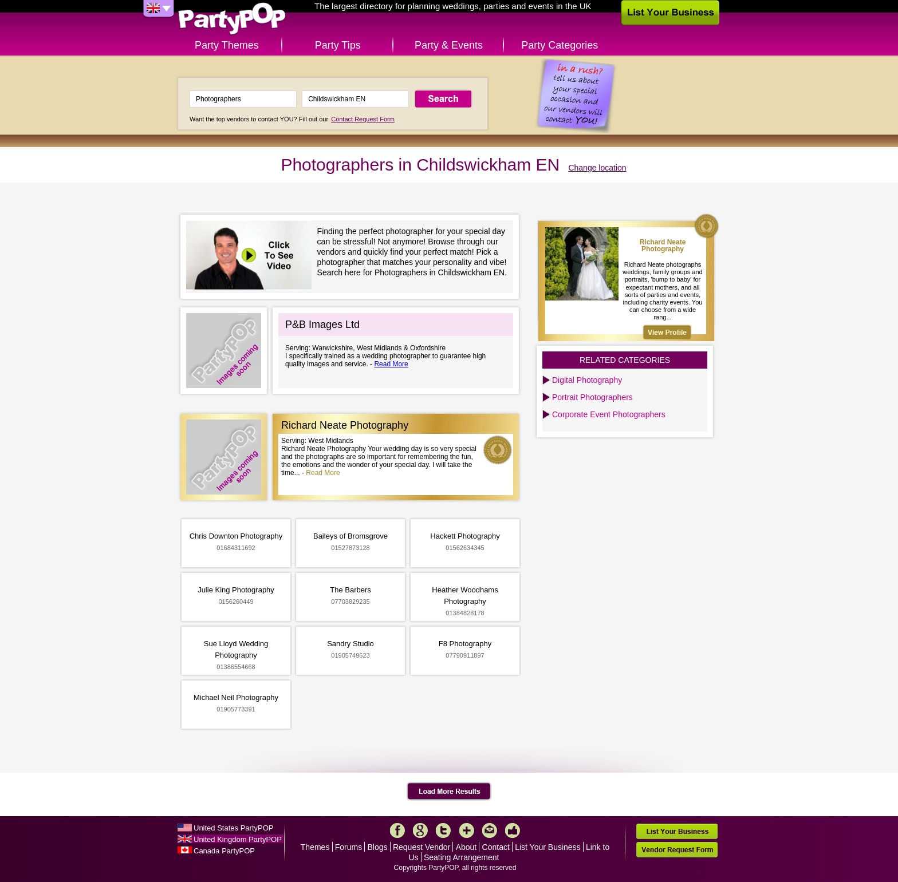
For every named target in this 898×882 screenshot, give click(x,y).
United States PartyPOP (233, 828)
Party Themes (227, 45)
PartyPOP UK (232, 19)
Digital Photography (587, 380)
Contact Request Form (363, 119)
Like (512, 830)
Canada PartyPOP (224, 851)
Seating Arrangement (461, 857)
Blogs (378, 847)
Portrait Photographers (592, 397)
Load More (449, 791)
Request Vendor (421, 847)
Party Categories (559, 45)
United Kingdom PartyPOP (238, 839)
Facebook (397, 830)
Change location (597, 167)
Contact (496, 847)
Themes (315, 847)
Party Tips (338, 45)
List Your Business (547, 847)
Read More (391, 364)
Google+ (420, 830)
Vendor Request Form (677, 849)
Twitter (443, 830)
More (466, 830)
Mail (489, 830)
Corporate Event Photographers (608, 414)
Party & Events (449, 45)
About (466, 847)
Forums (348, 847)
